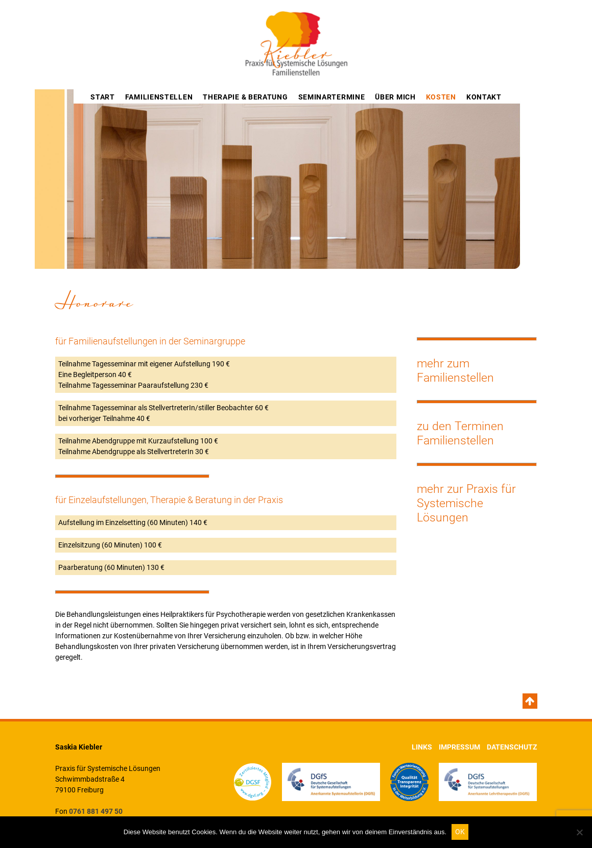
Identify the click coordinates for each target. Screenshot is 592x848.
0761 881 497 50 (96, 811)
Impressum (459, 747)
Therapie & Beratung (245, 97)
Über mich (395, 97)
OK (460, 832)
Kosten (441, 97)
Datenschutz (512, 747)
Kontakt (484, 97)
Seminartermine (331, 97)
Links (422, 747)
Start (102, 97)
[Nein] (579, 832)
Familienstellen (159, 97)
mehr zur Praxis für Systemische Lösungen (466, 503)
